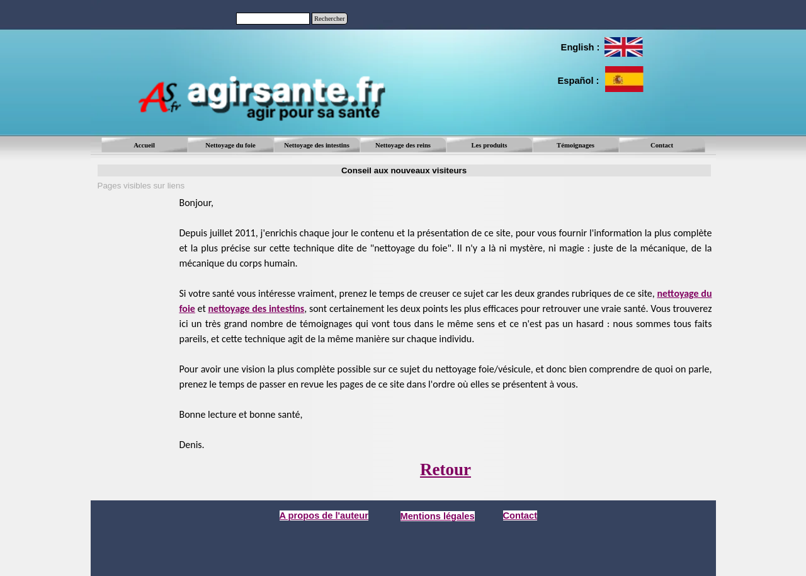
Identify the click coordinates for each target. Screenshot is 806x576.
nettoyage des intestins (256, 308)
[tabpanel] (579, 47)
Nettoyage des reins (403, 145)
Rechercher (329, 18)
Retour (445, 469)
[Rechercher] (273, 19)
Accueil (144, 145)
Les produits (490, 145)
